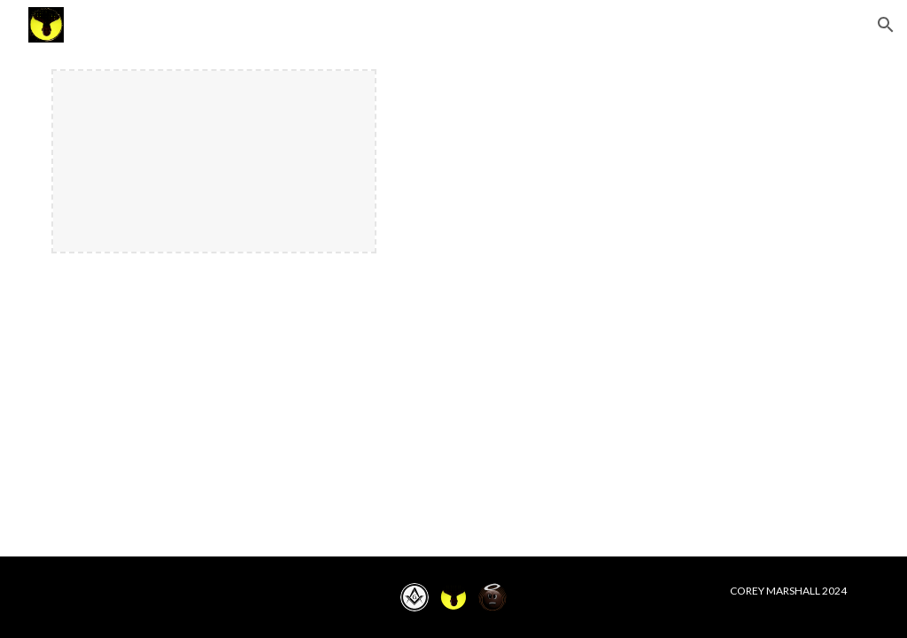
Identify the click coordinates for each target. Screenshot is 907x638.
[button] (885, 25)
